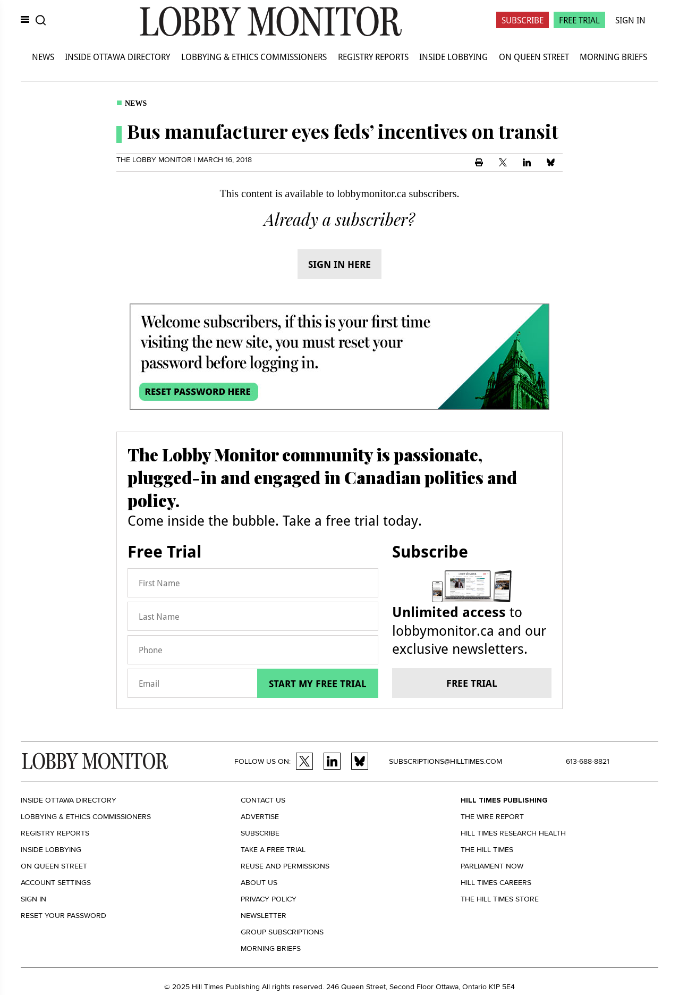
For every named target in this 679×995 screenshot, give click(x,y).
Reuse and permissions (285, 866)
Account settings (56, 882)
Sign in (33, 899)
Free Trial (579, 20)
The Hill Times (487, 849)
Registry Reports (373, 56)
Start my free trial (318, 683)
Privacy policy (268, 899)
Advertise (260, 816)
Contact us (263, 800)
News (43, 56)
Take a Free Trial (273, 849)
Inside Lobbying (453, 56)
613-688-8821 (587, 761)
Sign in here (339, 264)
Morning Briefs (613, 56)
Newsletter (263, 915)
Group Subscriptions (282, 932)
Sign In (630, 20)
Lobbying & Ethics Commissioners (254, 56)
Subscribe (523, 20)
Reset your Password (63, 915)
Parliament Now (492, 866)
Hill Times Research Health (513, 833)
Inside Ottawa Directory (117, 56)
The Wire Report (492, 816)
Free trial (471, 683)
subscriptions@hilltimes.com (445, 761)
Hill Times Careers (496, 882)
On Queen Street (534, 56)
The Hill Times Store (500, 899)
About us (259, 882)
